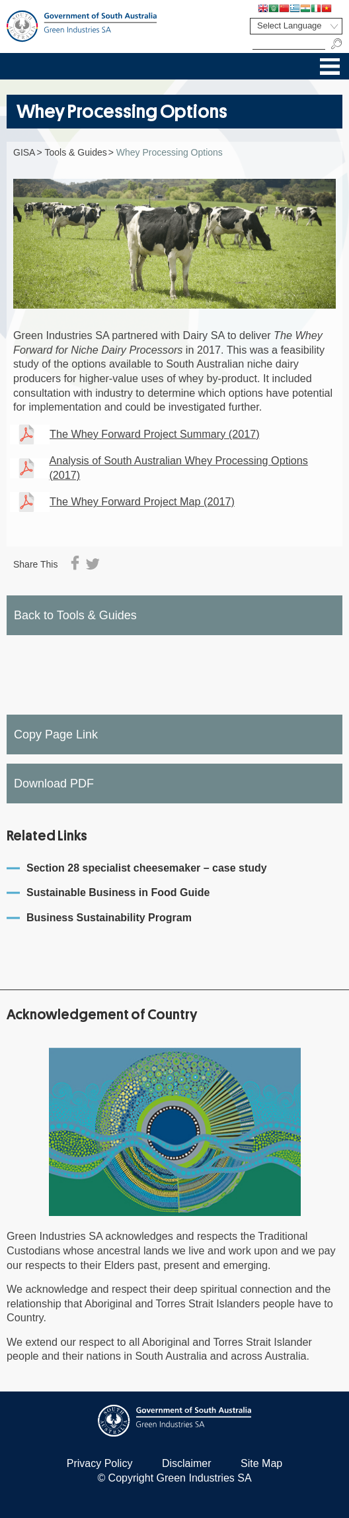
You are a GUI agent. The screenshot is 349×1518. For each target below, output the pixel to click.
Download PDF (54, 783)
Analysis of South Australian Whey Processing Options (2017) (178, 467)
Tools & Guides (76, 152)
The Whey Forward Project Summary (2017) (155, 434)
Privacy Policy (100, 1463)
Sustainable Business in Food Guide (118, 892)
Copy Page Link (56, 734)
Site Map (261, 1463)
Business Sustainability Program (109, 917)
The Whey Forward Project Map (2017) (142, 501)
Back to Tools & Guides (75, 615)
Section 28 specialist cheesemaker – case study (146, 868)
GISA (24, 152)
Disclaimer (187, 1463)
